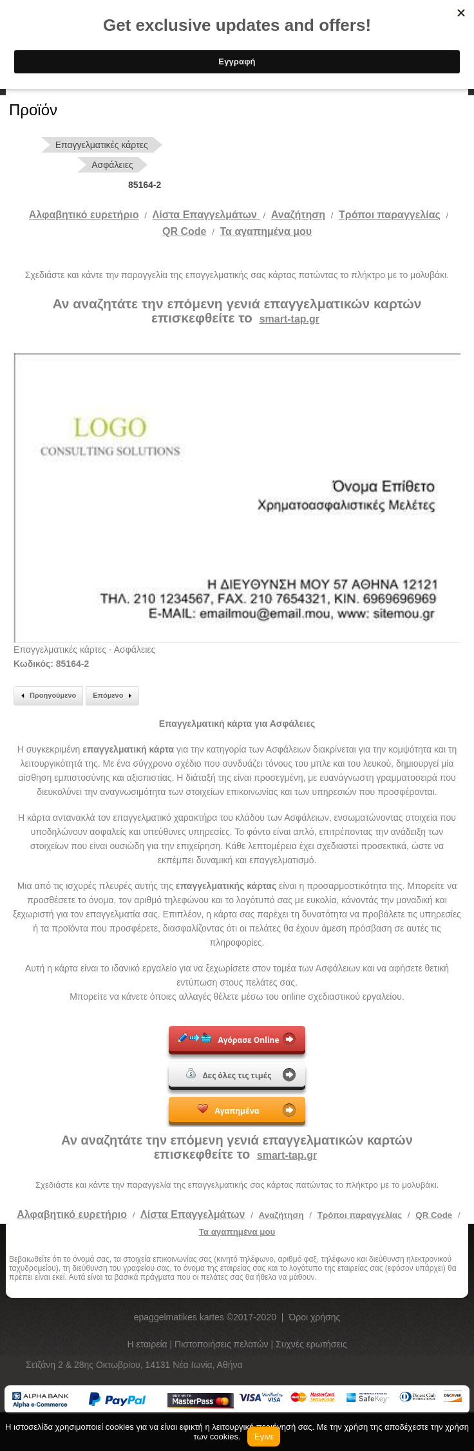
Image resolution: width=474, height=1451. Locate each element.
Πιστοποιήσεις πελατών (223, 1344)
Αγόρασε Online (228, 1039)
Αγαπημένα (228, 1109)
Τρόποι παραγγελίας (360, 1215)
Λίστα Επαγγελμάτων (206, 214)
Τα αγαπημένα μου (266, 231)
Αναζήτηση (298, 214)
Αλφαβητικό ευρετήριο (84, 214)
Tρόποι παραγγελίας (390, 214)
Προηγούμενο (46, 696)
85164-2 (144, 185)
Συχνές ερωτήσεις (311, 1344)
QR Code (184, 231)
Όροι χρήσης (314, 1317)
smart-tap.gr (289, 319)
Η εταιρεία (148, 1344)
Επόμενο (114, 696)
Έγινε (264, 1436)
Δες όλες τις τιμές (229, 1074)
